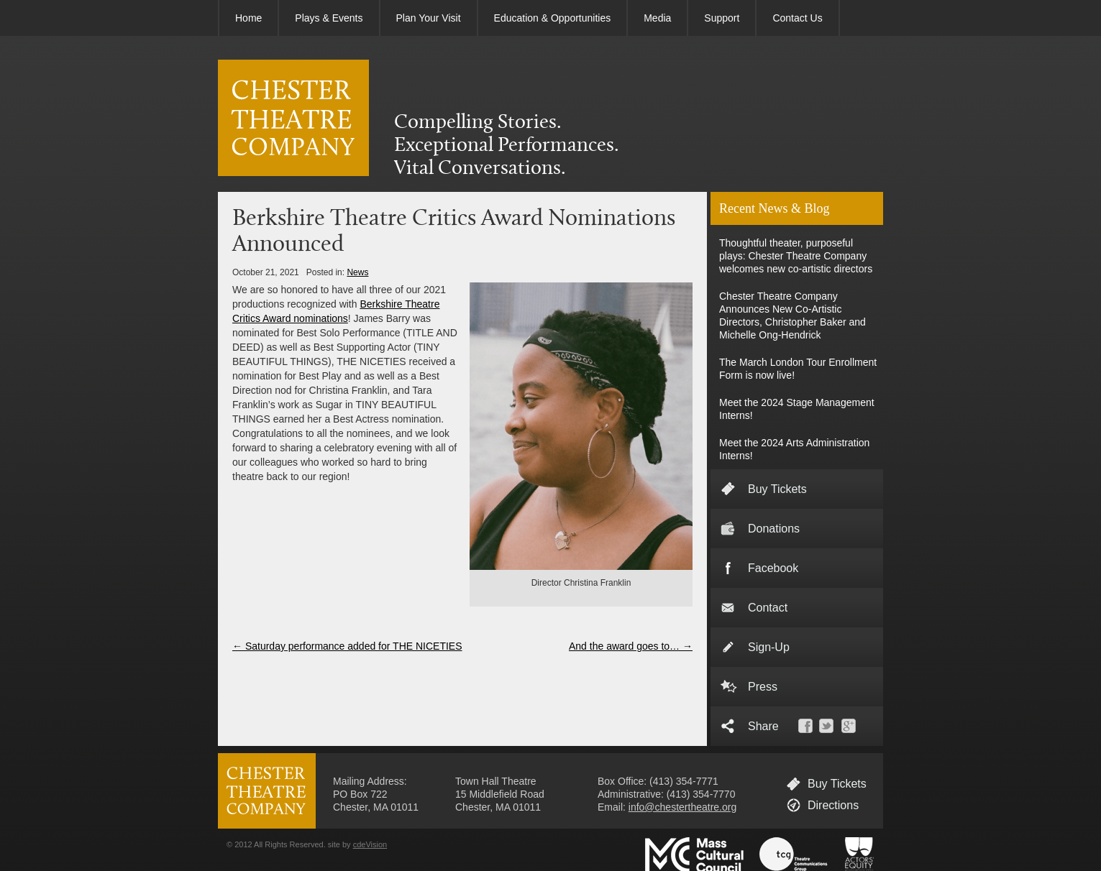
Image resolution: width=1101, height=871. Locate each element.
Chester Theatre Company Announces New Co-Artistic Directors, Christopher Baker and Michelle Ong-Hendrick (792, 315)
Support (721, 18)
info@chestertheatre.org (682, 807)
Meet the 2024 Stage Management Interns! (796, 409)
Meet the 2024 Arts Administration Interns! (794, 449)
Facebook (773, 568)
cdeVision (370, 844)
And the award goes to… (631, 646)
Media (657, 18)
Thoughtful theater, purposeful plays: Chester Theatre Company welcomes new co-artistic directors (795, 256)
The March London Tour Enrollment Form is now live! (798, 368)
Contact (767, 608)
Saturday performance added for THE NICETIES (347, 646)
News (357, 272)
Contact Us (797, 18)
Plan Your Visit (428, 18)
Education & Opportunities (552, 18)
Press (762, 687)
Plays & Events (328, 18)
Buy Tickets (777, 489)
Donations (774, 528)
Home (248, 18)
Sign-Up (769, 647)
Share (763, 726)
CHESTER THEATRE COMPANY (293, 118)
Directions (833, 805)
